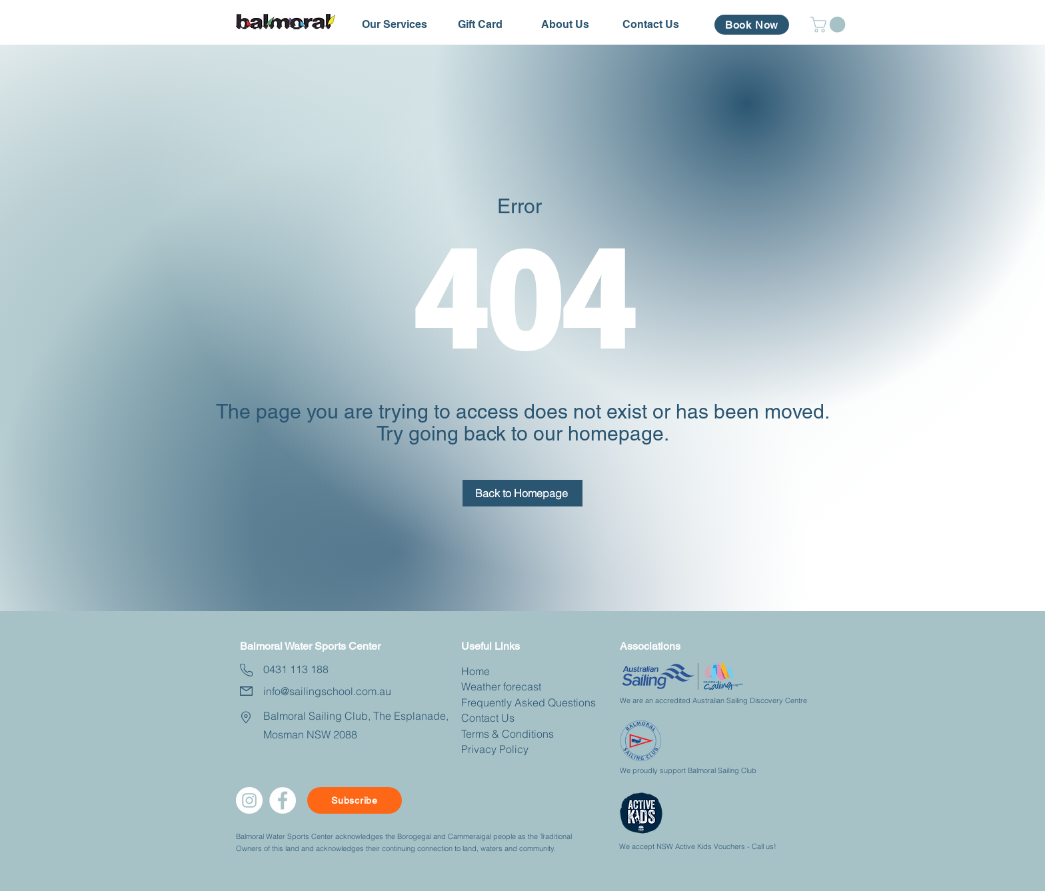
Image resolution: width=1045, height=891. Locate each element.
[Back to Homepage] (522, 493)
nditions (535, 733)
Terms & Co (488, 733)
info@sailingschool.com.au (327, 691)
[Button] (142, 641)
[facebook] (282, 800)
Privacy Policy (494, 749)
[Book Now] (751, 25)
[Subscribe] (354, 800)
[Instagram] (249, 800)
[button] (394, 25)
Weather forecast (501, 686)
